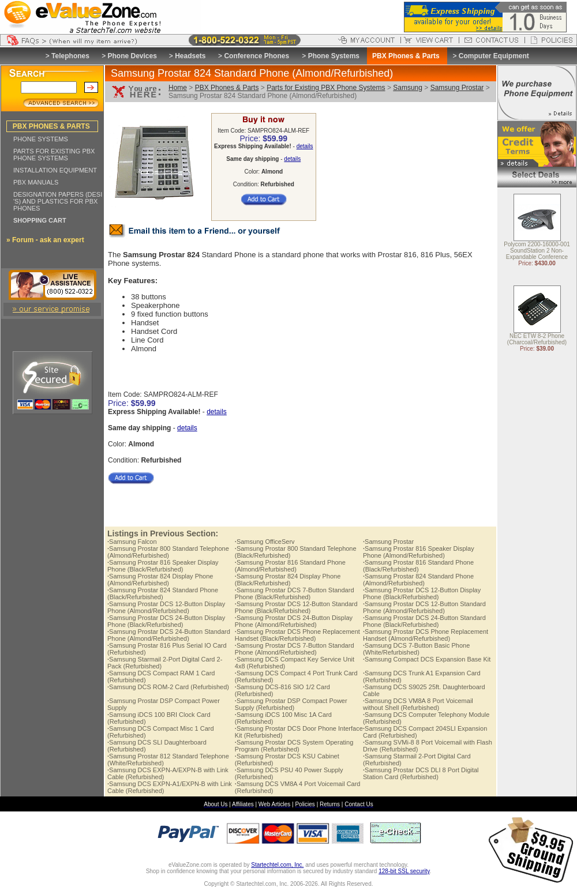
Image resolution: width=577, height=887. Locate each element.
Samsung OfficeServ (265, 541)
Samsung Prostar (457, 88)
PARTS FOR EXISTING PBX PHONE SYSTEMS (54, 154)
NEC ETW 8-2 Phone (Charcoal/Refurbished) (537, 340)
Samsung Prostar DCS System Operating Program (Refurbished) (294, 746)
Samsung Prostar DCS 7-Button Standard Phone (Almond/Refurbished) (294, 649)
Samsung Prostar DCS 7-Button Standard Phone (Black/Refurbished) (294, 593)
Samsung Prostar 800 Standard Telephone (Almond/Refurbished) (168, 552)
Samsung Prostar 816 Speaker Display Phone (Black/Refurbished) (163, 566)
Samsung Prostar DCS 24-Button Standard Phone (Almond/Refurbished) (168, 635)
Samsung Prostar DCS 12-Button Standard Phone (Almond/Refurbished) (424, 607)
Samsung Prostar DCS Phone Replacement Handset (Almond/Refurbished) (425, 635)
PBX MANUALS (35, 182)
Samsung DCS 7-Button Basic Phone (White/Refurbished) (416, 649)
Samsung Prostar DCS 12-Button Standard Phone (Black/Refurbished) (296, 607)
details (305, 146)
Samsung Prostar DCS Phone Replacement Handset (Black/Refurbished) (297, 635)
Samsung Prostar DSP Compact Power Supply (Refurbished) (291, 704)
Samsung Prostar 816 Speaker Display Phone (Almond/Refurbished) (418, 552)
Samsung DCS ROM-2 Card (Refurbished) (168, 686)
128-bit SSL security (404, 871)
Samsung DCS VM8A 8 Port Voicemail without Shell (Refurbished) (418, 704)
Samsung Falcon (132, 541)
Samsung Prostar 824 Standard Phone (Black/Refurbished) (162, 593)
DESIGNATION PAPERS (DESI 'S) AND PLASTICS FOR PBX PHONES (57, 201)
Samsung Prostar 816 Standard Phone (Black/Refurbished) (418, 566)
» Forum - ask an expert (45, 240)
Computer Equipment (494, 56)
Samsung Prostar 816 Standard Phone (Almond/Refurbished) (290, 566)
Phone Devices (131, 56)
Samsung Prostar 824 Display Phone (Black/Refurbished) (287, 580)
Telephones (70, 56)
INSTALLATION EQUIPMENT (55, 170)
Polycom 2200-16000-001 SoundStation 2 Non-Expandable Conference (537, 251)
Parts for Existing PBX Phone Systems (326, 88)
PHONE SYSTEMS (40, 139)
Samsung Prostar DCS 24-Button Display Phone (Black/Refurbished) (166, 621)
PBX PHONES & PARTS (51, 126)
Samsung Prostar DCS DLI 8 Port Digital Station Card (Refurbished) (421, 773)
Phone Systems (333, 56)
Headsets (190, 56)
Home (177, 88)
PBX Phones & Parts (227, 88)
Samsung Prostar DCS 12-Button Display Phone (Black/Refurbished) (422, 593)
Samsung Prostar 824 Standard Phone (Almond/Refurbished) (418, 580)
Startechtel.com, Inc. (277, 865)
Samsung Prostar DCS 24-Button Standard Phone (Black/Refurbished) (424, 621)
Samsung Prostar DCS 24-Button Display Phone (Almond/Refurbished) (294, 621)
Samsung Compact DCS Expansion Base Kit (426, 659)
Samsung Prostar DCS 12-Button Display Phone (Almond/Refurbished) (166, 607)
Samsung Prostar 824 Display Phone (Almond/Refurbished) (160, 580)
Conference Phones (256, 56)
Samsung (407, 88)
